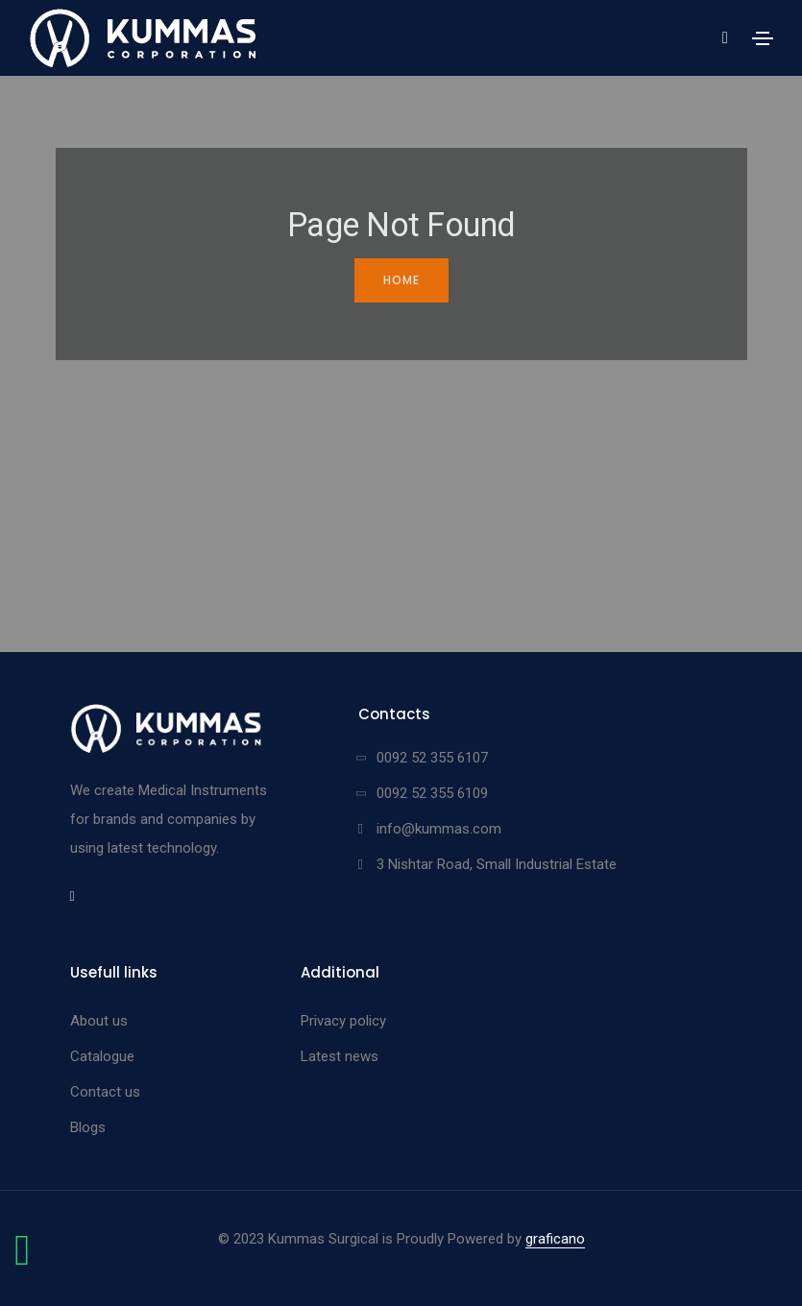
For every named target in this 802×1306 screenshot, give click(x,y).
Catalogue (102, 1056)
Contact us (105, 1091)
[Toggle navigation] (762, 38)
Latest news (339, 1056)
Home (401, 280)
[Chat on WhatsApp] (22, 1260)
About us (99, 1020)
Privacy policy (343, 1020)
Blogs (88, 1127)
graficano (555, 1238)
